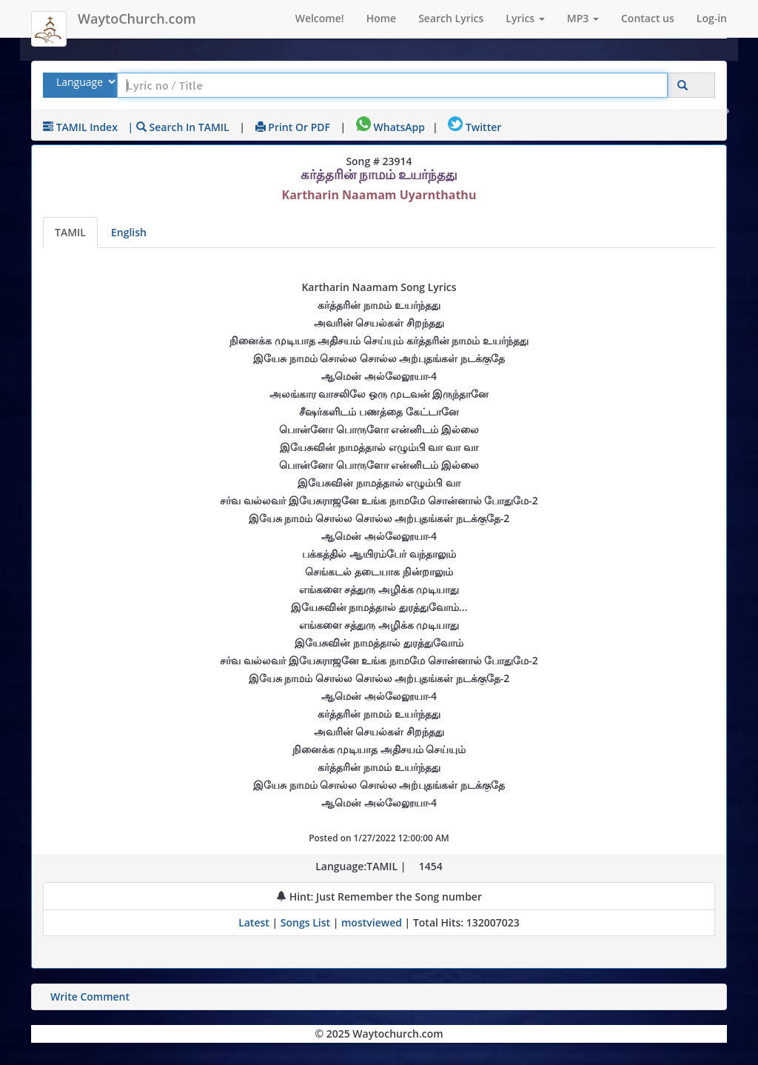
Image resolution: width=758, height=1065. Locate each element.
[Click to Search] (682, 86)
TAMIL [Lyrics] (70, 232)
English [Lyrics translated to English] (129, 232)
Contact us (647, 18)
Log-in (712, 18)
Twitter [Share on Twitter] (474, 127)
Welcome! (319, 18)
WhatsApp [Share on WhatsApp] (390, 127)
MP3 (583, 18)
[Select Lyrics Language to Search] (84, 82)
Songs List (305, 922)
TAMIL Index (80, 127)
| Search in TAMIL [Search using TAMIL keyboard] (178, 127)
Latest (255, 922)
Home (381, 18)
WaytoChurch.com (137, 18)
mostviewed (371, 922)
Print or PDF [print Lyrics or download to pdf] (292, 127)
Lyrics (525, 18)
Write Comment (90, 996)
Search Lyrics (450, 18)
